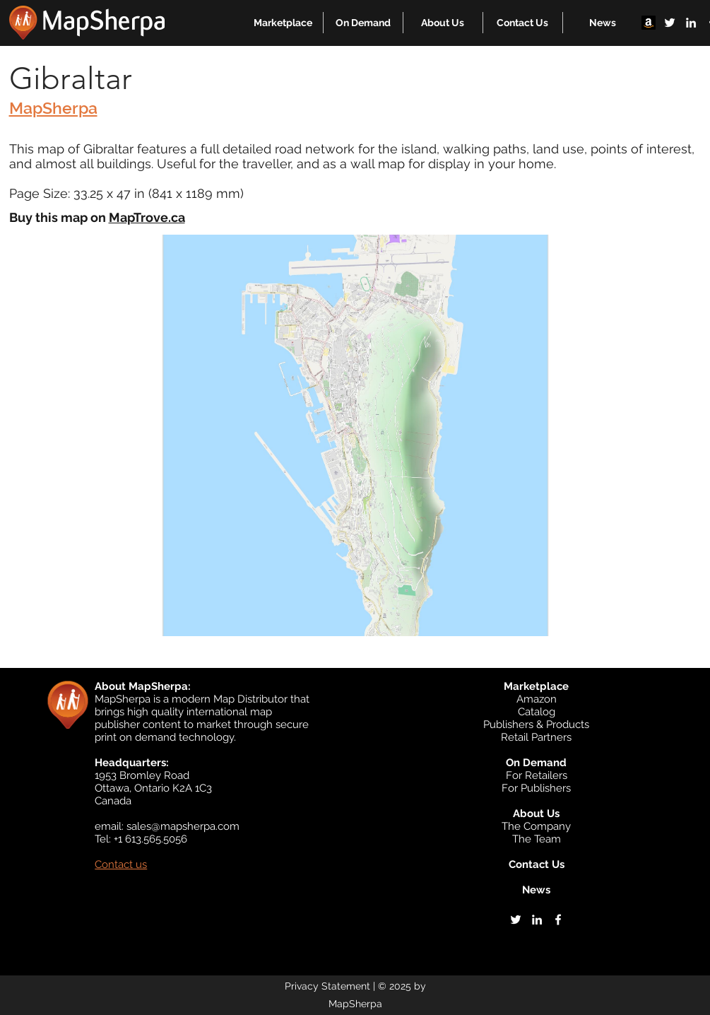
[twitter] (670, 23)
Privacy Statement (327, 986)
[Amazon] (648, 23)
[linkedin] (691, 23)
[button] (283, 22)
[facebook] (558, 920)
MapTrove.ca (147, 217)
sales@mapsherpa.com (182, 826)
